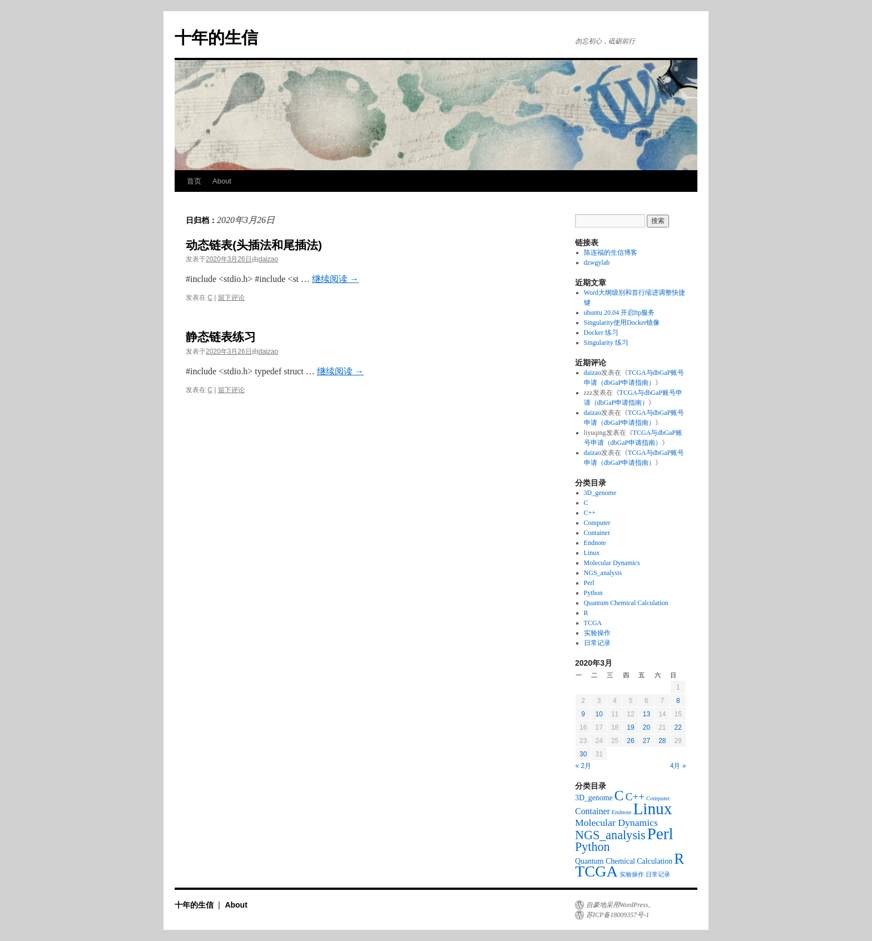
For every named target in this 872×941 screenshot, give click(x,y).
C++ (590, 513)
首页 (194, 181)
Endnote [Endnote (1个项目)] (622, 812)
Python (593, 593)
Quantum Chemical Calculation (626, 603)
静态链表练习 (221, 336)
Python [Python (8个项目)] (592, 847)
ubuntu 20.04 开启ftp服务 (619, 312)
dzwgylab (597, 262)
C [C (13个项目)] (619, 796)
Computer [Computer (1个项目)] (658, 798)
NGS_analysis (603, 573)
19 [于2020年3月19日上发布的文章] (630, 727)
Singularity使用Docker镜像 (622, 322)
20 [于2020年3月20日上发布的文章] (646, 727)
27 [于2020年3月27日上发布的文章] (646, 741)
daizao (268, 259)
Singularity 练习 (606, 342)
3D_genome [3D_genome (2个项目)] (594, 798)
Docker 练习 (601, 332)
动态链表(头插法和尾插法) (254, 245)
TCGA (593, 623)
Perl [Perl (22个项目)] (660, 834)
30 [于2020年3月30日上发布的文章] (583, 754)
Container (597, 533)
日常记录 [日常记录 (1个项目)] (658, 874)
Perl (589, 583)
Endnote (595, 543)
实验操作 (597, 633)
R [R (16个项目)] (679, 858)
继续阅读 (335, 279)
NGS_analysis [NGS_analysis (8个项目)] (610, 835)
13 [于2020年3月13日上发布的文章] (646, 714)
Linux (592, 553)
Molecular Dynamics (612, 563)
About (221, 181)
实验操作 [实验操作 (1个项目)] (632, 874)
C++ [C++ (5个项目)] (635, 797)
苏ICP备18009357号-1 (617, 915)
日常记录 (597, 643)
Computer (597, 523)
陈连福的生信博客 (612, 252)
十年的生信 (216, 37)
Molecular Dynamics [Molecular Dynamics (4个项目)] (616, 822)
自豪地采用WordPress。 (620, 905)
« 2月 (584, 766)
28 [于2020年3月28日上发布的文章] (662, 741)
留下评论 (231, 297)
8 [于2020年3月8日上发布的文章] (678, 701)
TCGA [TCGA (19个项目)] (596, 871)
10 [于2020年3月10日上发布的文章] (598, 714)
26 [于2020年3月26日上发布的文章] (630, 741)
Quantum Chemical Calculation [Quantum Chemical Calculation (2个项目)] (623, 861)
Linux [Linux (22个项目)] (652, 809)
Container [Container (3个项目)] (592, 811)
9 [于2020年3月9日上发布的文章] (583, 714)
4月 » (678, 766)
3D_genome (600, 493)
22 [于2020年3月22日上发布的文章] (678, 727)
